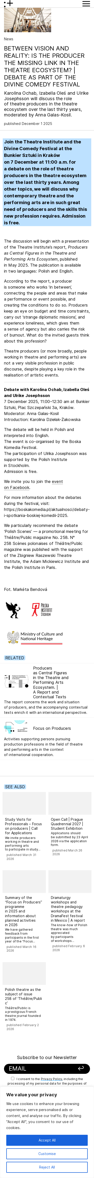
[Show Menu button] (86, 3)
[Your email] (39, 1069)
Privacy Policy (51, 1079)
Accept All (47, 1140)
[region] (47, 1132)
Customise (47, 1154)
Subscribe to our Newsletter (47, 1057)
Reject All (47, 1167)
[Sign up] (78, 1069)
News (9, 39)
